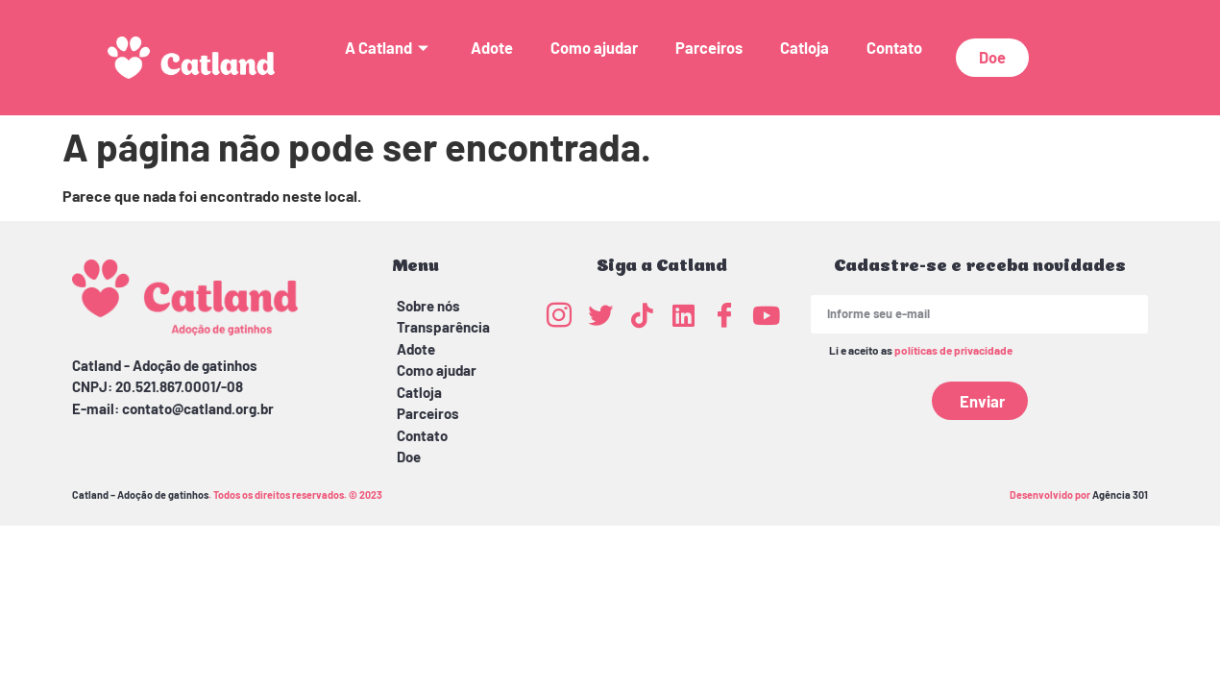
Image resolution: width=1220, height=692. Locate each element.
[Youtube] (765, 314)
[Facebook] (724, 314)
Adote (492, 47)
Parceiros (709, 47)
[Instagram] (559, 314)
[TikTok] (641, 314)
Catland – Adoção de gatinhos (140, 494)
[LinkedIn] (683, 314)
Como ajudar (594, 47)
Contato (894, 47)
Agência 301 (1120, 494)
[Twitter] (600, 314)
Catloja (804, 47)
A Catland (389, 47)
